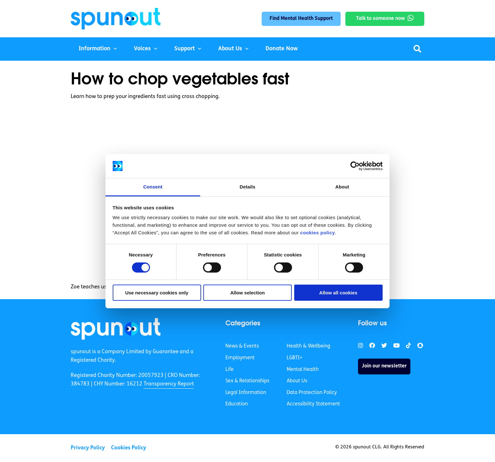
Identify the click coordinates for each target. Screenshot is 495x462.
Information (94, 49)
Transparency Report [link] (169, 384)
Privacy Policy (88, 448)
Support (184, 49)
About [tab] (342, 186)
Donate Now (281, 49)
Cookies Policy (128, 448)
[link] (116, 329)
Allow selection (247, 292)
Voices (142, 49)
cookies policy (317, 232)
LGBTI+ (294, 357)
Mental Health (303, 369)
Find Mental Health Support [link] (301, 18)
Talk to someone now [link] (380, 18)
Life (229, 369)
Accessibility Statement (313, 404)
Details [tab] (247, 186)
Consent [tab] (153, 186)
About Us (230, 49)
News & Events (242, 346)
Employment (240, 357)
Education (236, 404)
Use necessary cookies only (156, 292)
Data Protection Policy (312, 392)
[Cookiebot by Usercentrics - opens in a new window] (355, 166)
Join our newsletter (384, 366)
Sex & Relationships (247, 381)
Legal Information (245, 392)
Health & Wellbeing (308, 346)
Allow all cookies (338, 292)
